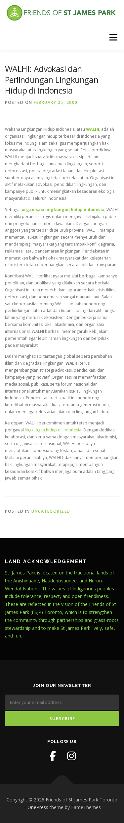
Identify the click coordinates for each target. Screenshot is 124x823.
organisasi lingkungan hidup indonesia (62, 209)
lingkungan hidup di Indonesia (53, 430)
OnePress (37, 807)
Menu (112, 37)
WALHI (92, 129)
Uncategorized (50, 511)
